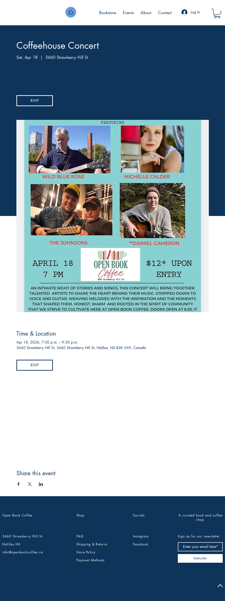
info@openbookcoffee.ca (22, 552)
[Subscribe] (200, 558)
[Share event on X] (30, 484)
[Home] (70, 12)
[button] (217, 13)
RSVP (35, 100)
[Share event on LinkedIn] (41, 484)
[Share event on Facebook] (18, 484)
